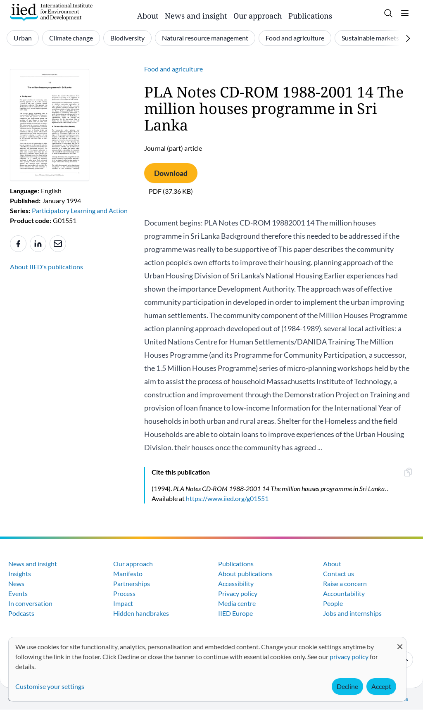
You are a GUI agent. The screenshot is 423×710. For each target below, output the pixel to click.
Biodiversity (127, 38)
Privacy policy (237, 593)
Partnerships (131, 583)
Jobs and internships (352, 613)
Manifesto (128, 573)
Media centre (237, 603)
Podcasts (21, 613)
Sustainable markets (370, 38)
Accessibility (236, 583)
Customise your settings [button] (49, 686)
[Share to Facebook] (18, 243)
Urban (23, 38)
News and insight (196, 16)
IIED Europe (235, 613)
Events (18, 593)
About (147, 16)
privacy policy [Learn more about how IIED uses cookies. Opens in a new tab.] (349, 656)
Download (171, 173)
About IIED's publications (46, 267)
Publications (310, 16)
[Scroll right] (408, 38)
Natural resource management (205, 38)
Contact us (338, 573)
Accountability (344, 593)
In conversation (30, 603)
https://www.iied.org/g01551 (227, 498)
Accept (381, 686)
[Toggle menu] (405, 13)
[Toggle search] (388, 13)
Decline (347, 686)
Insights (19, 573)
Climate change (71, 38)
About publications (245, 573)
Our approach (257, 16)
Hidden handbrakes (141, 613)
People (333, 603)
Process (124, 593)
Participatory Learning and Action (80, 210)
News (16, 583)
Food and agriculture (295, 38)
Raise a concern (345, 583)
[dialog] (207, 669)
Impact (123, 603)
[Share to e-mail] (58, 243)
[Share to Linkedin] (38, 243)
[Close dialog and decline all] (400, 642)
